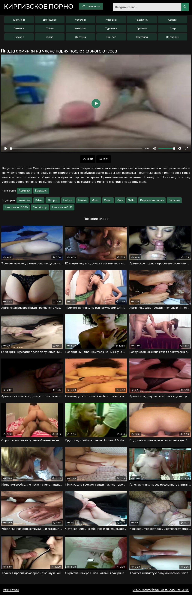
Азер (173, 28)
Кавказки (80, 28)
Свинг (108, 200)
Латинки (19, 28)
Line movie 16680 (16, 207)
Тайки (50, 28)
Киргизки (19, 19)
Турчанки (111, 28)
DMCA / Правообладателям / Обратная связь (161, 589)
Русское (19, 37)
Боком (82, 200)
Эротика (80, 37)
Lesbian (68, 200)
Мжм (120, 200)
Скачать (174, 200)
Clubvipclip (40, 207)
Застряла (142, 37)
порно (38, 6)
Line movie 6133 (62, 207)
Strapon (52, 200)
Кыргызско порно (152, 200)
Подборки (172, 37)
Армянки (141, 28)
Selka (131, 200)
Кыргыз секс (11, 589)
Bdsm (39, 200)
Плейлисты (91, 6)
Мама (95, 200)
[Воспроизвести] (6, 148)
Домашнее (50, 19)
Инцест (111, 37)
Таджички (141, 19)
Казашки (111, 19)
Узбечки (80, 19)
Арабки (172, 19)
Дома (49, 37)
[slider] (76, 148)
